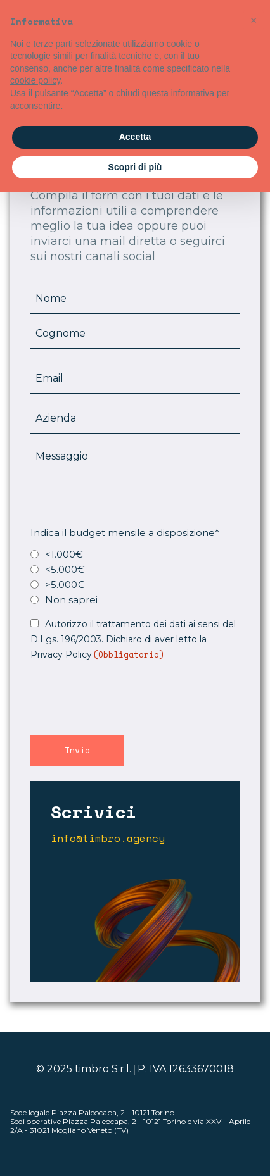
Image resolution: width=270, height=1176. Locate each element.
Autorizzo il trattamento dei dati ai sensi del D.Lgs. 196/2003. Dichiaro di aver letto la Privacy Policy (133, 639)
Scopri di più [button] (135, 167)
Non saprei (71, 600)
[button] (253, 20)
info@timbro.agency (108, 838)
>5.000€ (65, 585)
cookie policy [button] (35, 80)
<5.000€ (65, 569)
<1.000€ (64, 554)
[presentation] (126, 696)
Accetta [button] (135, 137)
